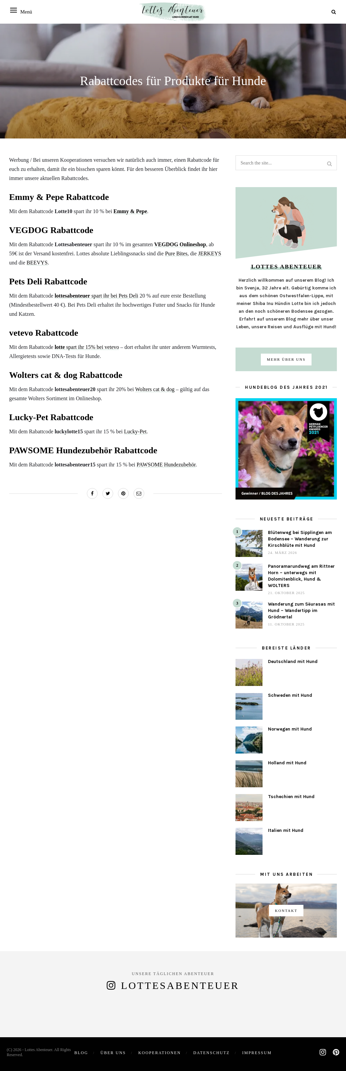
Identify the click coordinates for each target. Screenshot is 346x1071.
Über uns (113, 1052)
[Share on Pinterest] (123, 493)
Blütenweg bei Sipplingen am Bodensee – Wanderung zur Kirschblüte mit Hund (300, 539)
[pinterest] (336, 1052)
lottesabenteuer (180, 985)
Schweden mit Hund (290, 695)
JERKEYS (209, 253)
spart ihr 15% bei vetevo (87, 347)
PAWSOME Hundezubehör (166, 464)
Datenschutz (211, 1052)
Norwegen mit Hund (290, 729)
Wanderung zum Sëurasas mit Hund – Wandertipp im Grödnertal (301, 610)
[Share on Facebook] (92, 493)
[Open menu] (13, 10)
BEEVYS (37, 262)
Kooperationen (159, 1052)
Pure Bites (176, 253)
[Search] (333, 12)
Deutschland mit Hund (293, 661)
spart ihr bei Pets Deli (97, 296)
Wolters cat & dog (154, 389)
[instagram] (323, 1052)
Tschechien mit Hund (291, 796)
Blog (81, 1052)
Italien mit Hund (285, 830)
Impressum (257, 1052)
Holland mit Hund (287, 763)
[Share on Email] (138, 493)
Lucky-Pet (135, 431)
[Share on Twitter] (107, 493)
